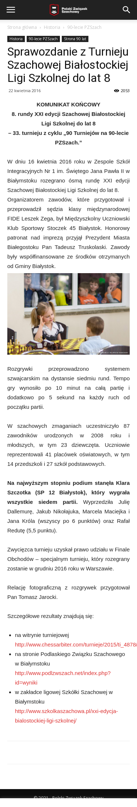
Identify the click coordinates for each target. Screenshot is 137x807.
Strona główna (22, 27)
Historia (52, 27)
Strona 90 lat (75, 38)
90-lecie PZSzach (84, 27)
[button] (127, 10)
